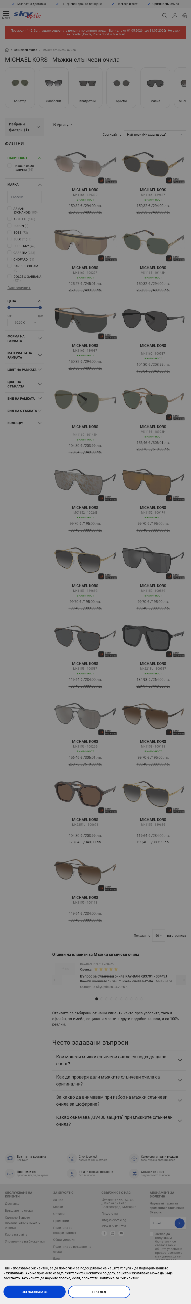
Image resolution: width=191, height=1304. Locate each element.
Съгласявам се (35, 1292)
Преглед (99, 1292)
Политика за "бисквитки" (118, 1278)
